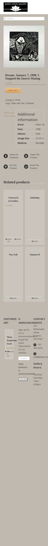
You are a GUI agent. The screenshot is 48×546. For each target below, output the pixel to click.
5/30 (38, 133)
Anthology (35, 197)
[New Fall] (13, 249)
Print (17, 99)
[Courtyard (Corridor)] (13, 192)
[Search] (5, 18)
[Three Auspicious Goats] (9, 331)
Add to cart (13, 90)
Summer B (35, 254)
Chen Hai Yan (18, 103)
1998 (38, 129)
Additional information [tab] (9, 114)
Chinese (30, 103)
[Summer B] (34, 249)
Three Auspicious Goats (9, 340)
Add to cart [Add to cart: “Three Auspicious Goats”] (8, 353)
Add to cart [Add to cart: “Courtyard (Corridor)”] (9, 240)
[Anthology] (34, 192)
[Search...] (24, 18)
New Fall (13, 254)
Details (18, 239)
